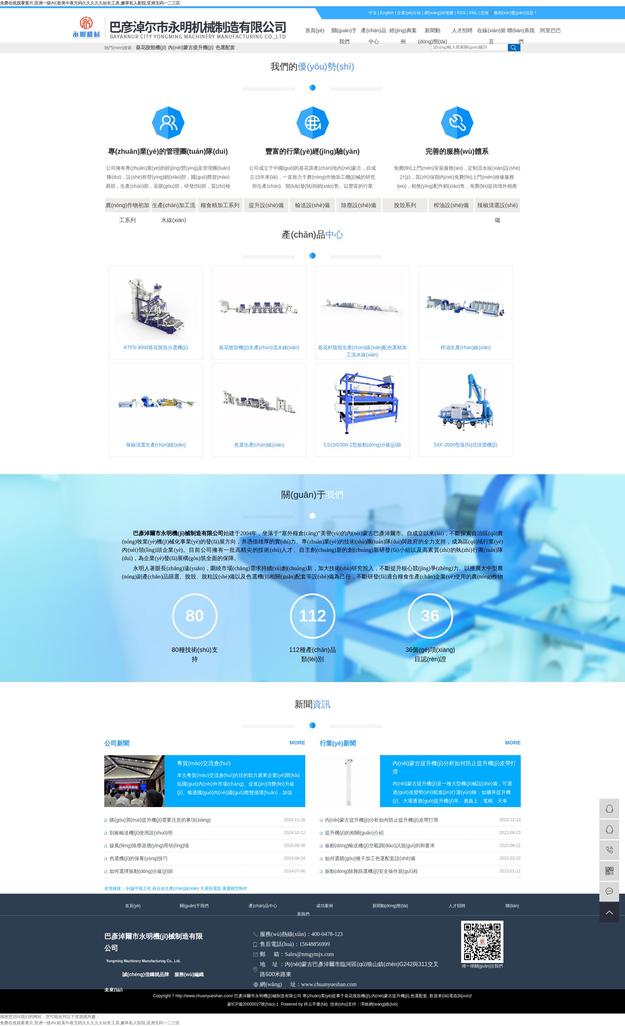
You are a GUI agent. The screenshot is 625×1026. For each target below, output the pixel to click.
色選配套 (225, 47)
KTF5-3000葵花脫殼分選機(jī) (156, 347)
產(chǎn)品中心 (373, 31)
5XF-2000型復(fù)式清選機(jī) (466, 445)
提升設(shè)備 (266, 205)
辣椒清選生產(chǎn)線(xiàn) (156, 445)
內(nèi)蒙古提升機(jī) (190, 47)
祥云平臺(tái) (316, 1004)
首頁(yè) (315, 30)
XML (473, 12)
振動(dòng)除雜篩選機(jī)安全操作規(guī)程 (371, 871)
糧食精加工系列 (220, 205)
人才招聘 (462, 30)
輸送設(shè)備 (312, 205)
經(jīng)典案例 (403, 31)
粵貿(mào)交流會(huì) (204, 763)
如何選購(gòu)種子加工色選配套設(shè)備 (370, 858)
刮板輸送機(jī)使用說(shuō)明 (141, 832)
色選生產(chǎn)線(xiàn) (259, 445)
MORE (297, 742)
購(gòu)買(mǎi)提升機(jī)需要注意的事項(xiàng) (160, 820)
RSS (461, 12)
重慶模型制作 (234, 888)
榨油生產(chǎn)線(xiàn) (466, 347)
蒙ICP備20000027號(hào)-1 (253, 1004)
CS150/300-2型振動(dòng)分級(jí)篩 (362, 445)
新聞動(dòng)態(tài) (432, 31)
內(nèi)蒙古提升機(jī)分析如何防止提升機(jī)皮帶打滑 (381, 820)
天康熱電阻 (210, 888)
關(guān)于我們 (344, 31)
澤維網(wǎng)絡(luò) (379, 1004)
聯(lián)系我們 (520, 31)
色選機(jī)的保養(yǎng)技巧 (138, 858)
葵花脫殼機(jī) (151, 47)
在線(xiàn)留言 (491, 31)
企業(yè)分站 (409, 12)
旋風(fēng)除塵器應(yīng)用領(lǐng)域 (149, 845)
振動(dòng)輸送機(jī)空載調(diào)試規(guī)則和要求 (380, 845)
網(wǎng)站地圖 (439, 12)
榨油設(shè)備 (451, 205)
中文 (373, 12)
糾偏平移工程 (138, 888)
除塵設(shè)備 (358, 205)
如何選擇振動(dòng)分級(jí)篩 (141, 871)
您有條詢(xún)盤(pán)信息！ (509, 12)
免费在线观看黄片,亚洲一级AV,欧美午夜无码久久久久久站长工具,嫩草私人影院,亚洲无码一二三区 (90, 3)
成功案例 (324, 905)
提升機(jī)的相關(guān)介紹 (354, 832)
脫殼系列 (405, 205)
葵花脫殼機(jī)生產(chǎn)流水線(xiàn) (259, 347)
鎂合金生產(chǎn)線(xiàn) (175, 888)
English (387, 12)
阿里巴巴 (550, 30)
